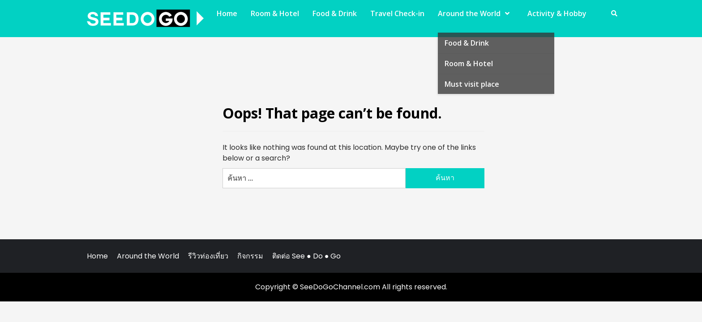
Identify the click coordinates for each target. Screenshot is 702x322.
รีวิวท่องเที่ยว (208, 256)
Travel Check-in (397, 13)
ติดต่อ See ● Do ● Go (306, 256)
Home (227, 13)
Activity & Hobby (556, 13)
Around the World (476, 13)
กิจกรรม (250, 256)
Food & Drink (334, 13)
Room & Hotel (275, 13)
